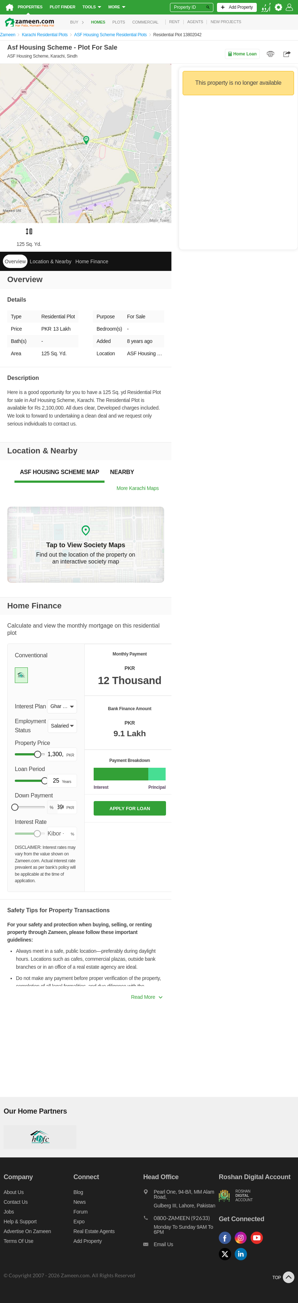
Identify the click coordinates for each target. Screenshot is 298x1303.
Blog (78, 1192)
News (79, 1202)
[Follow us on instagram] (243, 1244)
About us (14, 1192)
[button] (62, 706)
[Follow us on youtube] (259, 1244)
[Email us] (181, 1246)
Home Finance (92, 261)
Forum (80, 1212)
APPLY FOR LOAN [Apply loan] (130, 808)
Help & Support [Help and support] (20, 1221)
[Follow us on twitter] (227, 1260)
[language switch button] (265, 7)
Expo (79, 1221)
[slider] (37, 754)
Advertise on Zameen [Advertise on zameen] (27, 1231)
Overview (15, 261)
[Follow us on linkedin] (243, 1260)
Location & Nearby (50, 261)
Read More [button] (146, 997)
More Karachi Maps (137, 488)
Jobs (9, 1212)
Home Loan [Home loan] (242, 53)
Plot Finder (62, 7)
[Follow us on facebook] (227, 1244)
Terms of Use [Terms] (18, 1241)
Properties (30, 7)
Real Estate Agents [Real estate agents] (94, 1231)
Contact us (16, 1202)
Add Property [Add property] (87, 1241)
